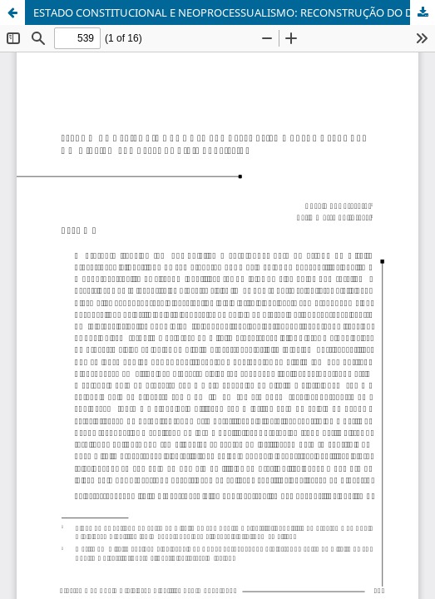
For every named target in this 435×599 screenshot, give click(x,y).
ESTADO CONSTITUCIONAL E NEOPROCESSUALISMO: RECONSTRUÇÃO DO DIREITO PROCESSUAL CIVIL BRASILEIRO (234, 12)
